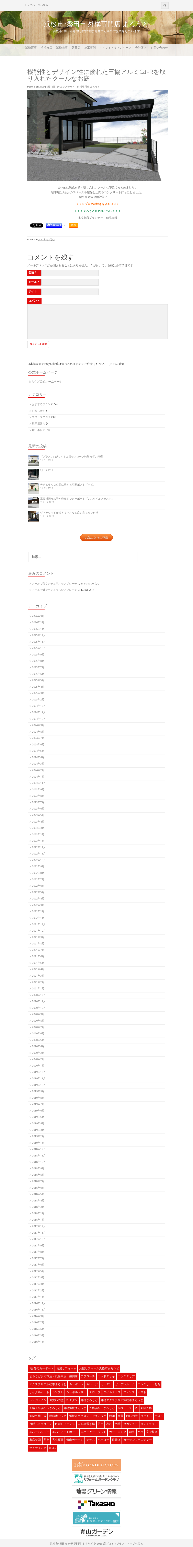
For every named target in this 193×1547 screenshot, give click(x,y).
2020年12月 (39, 995)
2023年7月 (38, 803)
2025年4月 (38, 687)
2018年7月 (38, 1181)
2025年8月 (38, 661)
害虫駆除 (58, 1440)
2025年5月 (38, 680)
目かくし (146, 1416)
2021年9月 (38, 937)
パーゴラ (103, 1440)
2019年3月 (38, 1130)
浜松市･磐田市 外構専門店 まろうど (96, 24)
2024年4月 (38, 758)
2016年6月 (38, 1329)
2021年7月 (38, 950)
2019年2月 (38, 1137)
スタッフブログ (41, 417)
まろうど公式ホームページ (45, 382)
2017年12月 (39, 1226)
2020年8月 (38, 1021)
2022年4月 (38, 899)
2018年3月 (38, 1207)
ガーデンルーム (125, 1384)
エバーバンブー (39, 1432)
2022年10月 (39, 860)
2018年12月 (39, 1149)
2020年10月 (39, 1008)
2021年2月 (38, 982)
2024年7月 (38, 738)
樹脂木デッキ (57, 1416)
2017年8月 (38, 1252)
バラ (140, 1432)
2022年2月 (38, 912)
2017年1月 (38, 1297)
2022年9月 (38, 867)
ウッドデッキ (106, 1376)
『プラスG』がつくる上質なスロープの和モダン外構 (71, 457)
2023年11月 (39, 783)
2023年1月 (38, 841)
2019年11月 (39, 1079)
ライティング (37, 1448)
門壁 (118, 1424)
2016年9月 (38, 1316)
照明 (112, 1416)
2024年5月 (38, 751)
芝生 (100, 1424)
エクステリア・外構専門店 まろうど (80, 87)
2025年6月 (38, 674)
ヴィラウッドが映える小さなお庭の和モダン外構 (69, 513)
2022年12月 (39, 848)
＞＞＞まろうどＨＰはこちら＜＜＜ (97, 211)
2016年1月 (38, 1342)
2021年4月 (38, 969)
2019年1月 (38, 1143)
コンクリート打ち (149, 1384)
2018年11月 (39, 1156)
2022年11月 (39, 854)
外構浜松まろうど (75, 1408)
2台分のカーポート (41, 1368)
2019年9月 (38, 1092)
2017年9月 (38, 1246)
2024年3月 (38, 764)
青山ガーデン (74, 1440)
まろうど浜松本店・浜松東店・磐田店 (53, 1376)
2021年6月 (38, 957)
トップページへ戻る (36, 5)
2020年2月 (38, 1059)
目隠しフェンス (65, 1424)
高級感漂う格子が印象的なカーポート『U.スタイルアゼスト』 (77, 499)
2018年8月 (38, 1175)
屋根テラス (125, 1408)
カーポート (76, 1384)
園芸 (132, 1432)
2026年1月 (38, 629)
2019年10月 (39, 1085)
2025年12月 (39, 635)
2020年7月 (38, 1027)
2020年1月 (38, 1066)
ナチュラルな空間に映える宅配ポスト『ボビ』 (68, 485)
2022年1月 (38, 918)
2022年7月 (38, 880)
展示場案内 (38, 424)
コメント (34, 301)
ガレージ (92, 1384)
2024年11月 (39, 713)
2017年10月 (39, 1239)
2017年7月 (38, 1259)
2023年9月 (38, 790)
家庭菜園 (35, 1440)
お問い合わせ (159, 48)
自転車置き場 (86, 1424)
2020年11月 (39, 1002)
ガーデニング (117, 1432)
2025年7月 (38, 668)
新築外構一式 (37, 1416)
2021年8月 (38, 944)
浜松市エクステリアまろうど (87, 1416)
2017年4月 (38, 1278)
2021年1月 (38, 989)
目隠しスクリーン (40, 1424)
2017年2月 (38, 1291)
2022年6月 (38, 886)
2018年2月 (38, 1214)
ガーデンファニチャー (137, 1440)
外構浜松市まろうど (102, 1408)
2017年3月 (38, 1284)
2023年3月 (38, 828)
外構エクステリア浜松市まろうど (122, 1400)
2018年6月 (38, 1188)
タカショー (130, 1424)
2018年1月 (38, 1220)
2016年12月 (39, 1304)
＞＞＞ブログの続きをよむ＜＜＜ (97, 204)
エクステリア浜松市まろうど (47, 1384)
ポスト (142, 1392)
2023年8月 (38, 796)
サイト (32, 291)
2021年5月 (38, 963)
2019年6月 (38, 1111)
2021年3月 (38, 976)
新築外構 (146, 1408)
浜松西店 (31, 48)
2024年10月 (39, 719)
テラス (90, 1440)
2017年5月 (38, 1271)
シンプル (58, 1392)
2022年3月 (38, 905)
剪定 (46, 1440)
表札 (109, 1424)
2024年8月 (38, 732)
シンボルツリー (76, 1392)
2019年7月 (38, 1104)
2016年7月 (38, 1323)
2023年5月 (38, 815)
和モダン (72, 1400)
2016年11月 (39, 1310)
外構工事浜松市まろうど (45, 1408)
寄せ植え (152, 1432)
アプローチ (88, 1376)
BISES (52, 1448)
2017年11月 (39, 1233)
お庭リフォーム (66, 1368)
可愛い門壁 (56, 1400)
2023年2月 (38, 835)
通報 (73, 225)
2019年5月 (38, 1117)
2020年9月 (38, 1014)
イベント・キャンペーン (115, 48)
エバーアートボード (65, 1432)
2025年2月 (38, 700)
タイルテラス (112, 1392)
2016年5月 (38, 1336)
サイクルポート (39, 1392)
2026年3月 (38, 616)
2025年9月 (38, 655)
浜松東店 (46, 48)
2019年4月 (38, 1124)
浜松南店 (62, 48)
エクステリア (126, 1376)
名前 (32, 273)
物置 (120, 1416)
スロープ (95, 1392)
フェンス (129, 1392)
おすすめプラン (46, 240)
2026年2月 (38, 623)
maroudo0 (87, 584)
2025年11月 (39, 642)
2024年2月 (38, 770)
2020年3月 (38, 1053)
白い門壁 (132, 1416)
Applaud (56, 225)
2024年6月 (38, 745)
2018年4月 (38, 1201)
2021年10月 (39, 931)
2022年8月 (38, 873)
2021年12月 (39, 925)
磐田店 (76, 48)
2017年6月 (38, 1265)
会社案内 (141, 48)
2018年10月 (39, 1162)
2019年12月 (39, 1072)
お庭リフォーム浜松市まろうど (99, 1368)
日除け (116, 1440)
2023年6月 (38, 809)
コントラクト (149, 1424)
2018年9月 (38, 1169)
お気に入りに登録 (96, 537)
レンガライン (37, 1400)
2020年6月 (38, 1034)
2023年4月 (38, 822)
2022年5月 (38, 893)
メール (33, 282)
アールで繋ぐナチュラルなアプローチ (54, 584)
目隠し (159, 1416)
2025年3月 (38, 693)
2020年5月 (38, 1040)
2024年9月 (38, 725)
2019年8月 (38, 1098)
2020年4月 (38, 1047)
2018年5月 (38, 1194)
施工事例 (90, 48)
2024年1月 (38, 777)
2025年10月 (39, 648)
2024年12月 (39, 706)
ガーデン (106, 1384)
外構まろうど (89, 1400)
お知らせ (37, 411)
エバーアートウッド (93, 1432)
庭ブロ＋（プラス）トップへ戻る (123, 1544)
